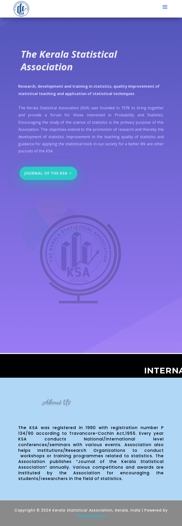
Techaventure (91, 515)
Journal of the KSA (47, 171)
